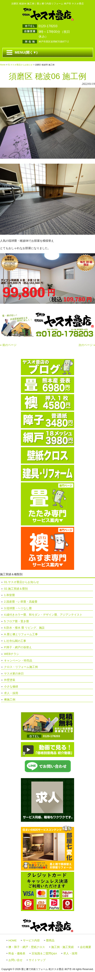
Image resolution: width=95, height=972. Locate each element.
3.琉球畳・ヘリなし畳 (18, 608)
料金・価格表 (16, 953)
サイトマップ (37, 960)
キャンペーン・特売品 (18, 660)
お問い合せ (15, 960)
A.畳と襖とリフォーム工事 (21, 634)
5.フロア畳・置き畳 (16, 621)
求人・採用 (11, 693)
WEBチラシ (11, 653)
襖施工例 (9, 699)
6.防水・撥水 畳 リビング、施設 (24, 627)
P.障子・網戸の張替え (18, 647)
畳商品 (50, 940)
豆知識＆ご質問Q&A (44, 953)
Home (2, 65)
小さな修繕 (11, 686)
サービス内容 (31, 940)
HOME (12, 940)
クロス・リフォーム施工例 (21, 666)
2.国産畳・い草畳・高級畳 (20, 601)
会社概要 (85, 947)
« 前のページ (8, 345)
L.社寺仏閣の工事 (15, 640)
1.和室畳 (9, 595)
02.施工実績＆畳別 (16, 588)
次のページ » (87, 345)
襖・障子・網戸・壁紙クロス (26, 947)
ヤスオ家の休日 (14, 673)
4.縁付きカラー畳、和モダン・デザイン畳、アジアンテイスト (43, 614)
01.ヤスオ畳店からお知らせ (20, 65)
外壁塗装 (9, 679)
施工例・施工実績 (62, 947)
